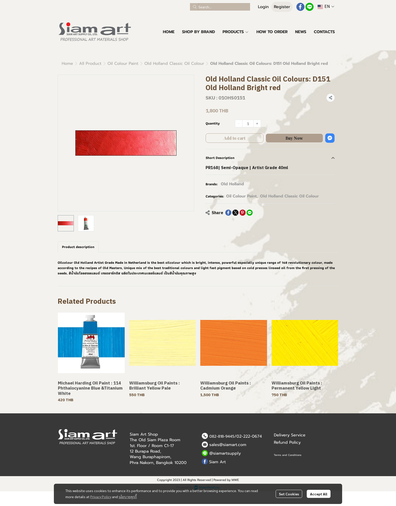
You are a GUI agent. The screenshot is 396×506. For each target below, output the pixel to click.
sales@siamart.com (227, 445)
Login (263, 7)
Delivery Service (289, 435)
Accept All (318, 494)
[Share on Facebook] (228, 213)
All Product (90, 63)
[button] (220, 7)
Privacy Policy (100, 496)
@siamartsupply (225, 453)
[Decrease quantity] (238, 123)
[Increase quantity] (257, 123)
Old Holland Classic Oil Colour (174, 63)
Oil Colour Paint (122, 63)
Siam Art (217, 462)
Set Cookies (289, 494)
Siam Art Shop (144, 434)
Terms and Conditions (287, 455)
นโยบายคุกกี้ (128, 496)
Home (67, 63)
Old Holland (232, 184)
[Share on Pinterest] (242, 213)
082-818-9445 (221, 436)
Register (282, 7)
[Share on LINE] (250, 213)
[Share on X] (235, 213)
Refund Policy (287, 442)
